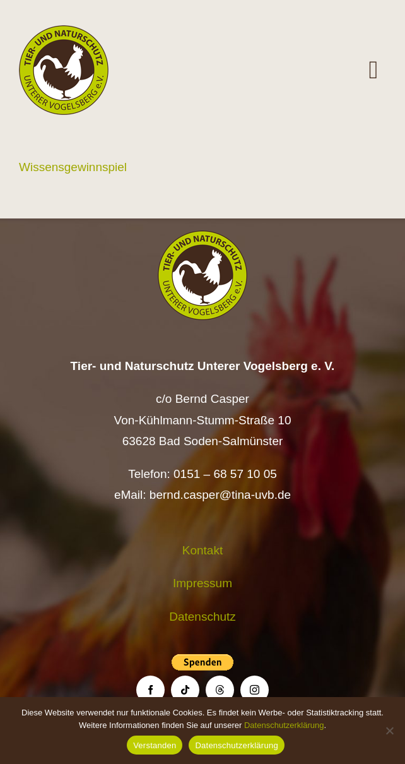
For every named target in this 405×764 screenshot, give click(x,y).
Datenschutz (202, 616)
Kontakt (202, 550)
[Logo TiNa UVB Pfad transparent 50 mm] (64, 31)
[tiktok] (185, 690)
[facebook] (150, 690)
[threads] (220, 690)
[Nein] (389, 730)
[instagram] (254, 690)
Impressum (202, 583)
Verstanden (154, 745)
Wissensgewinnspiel (73, 167)
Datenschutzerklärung (284, 725)
